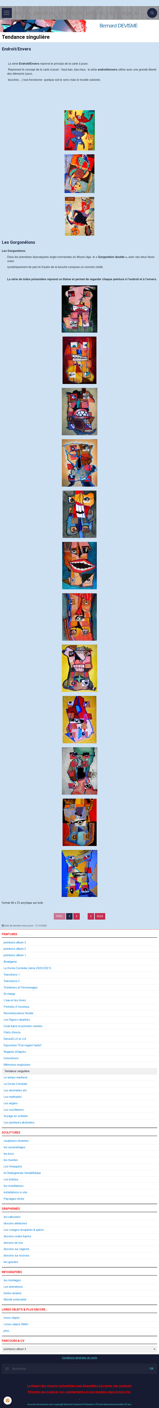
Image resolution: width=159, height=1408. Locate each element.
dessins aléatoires (15, 1223)
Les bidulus (11, 1179)
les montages (12, 1280)
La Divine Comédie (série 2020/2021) (27, 968)
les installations (13, 1186)
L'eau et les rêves (15, 1000)
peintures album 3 (15, 942)
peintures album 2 (15, 948)
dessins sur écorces (16, 1255)
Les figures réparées (17, 1019)
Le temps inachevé (15, 1077)
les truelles (11, 1160)
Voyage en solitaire (16, 1116)
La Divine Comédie (15, 1084)
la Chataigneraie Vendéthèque (22, 1173)
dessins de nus (13, 1242)
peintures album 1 (15, 955)
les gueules (11, 1262)
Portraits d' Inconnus (16, 1006)
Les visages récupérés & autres (24, 1230)
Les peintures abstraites (19, 1122)
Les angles (11, 1103)
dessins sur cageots (16, 1249)
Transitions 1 (12, 974)
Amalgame (10, 961)
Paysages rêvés (14, 1198)
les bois (9, 1153)
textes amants (13, 1293)
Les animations (13, 1286)
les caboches (12, 1217)
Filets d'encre (12, 1032)
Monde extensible (15, 1299)
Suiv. (100, 916)
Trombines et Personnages (21, 987)
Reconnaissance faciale (18, 1013)
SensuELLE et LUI (15, 1039)
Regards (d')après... (16, 1051)
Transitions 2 (12, 981)
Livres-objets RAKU (16, 1324)
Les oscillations (14, 1109)
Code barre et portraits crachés (23, 1026)
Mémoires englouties (17, 1064)
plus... (7, 1330)
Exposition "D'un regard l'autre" (23, 1045)
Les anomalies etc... (16, 1090)
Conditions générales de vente (79, 1357)
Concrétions (11, 1058)
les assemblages (14, 1147)
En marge (9, 994)
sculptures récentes (16, 1141)
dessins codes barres (17, 1236)
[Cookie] (8, 1401)
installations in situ (15, 1192)
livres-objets (12, 1318)
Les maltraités (13, 1097)
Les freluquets (13, 1166)
